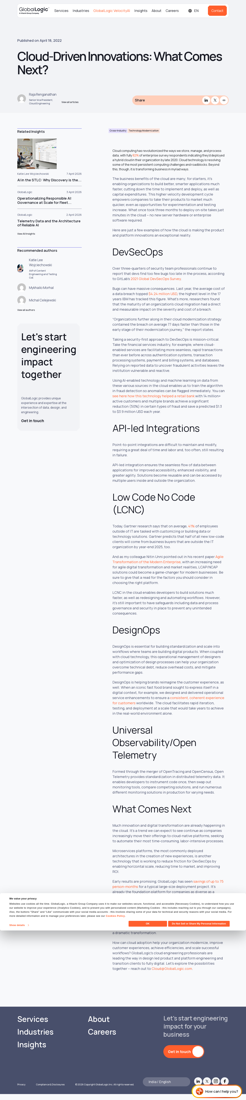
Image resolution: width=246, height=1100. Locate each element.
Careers (172, 10)
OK (148, 1093)
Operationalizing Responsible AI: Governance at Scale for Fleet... (44, 205)
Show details (17, 1094)
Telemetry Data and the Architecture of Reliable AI (49, 228)
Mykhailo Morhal (42, 293)
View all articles (70, 104)
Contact (217, 10)
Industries (81, 10)
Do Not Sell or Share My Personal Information (199, 1093)
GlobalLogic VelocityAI (111, 10)
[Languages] (196, 11)
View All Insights (26, 239)
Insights (140, 10)
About (156, 10)
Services (61, 10)
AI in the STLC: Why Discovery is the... (49, 185)
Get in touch (33, 428)
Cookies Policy (115, 1085)
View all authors (26, 317)
